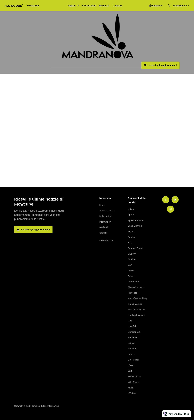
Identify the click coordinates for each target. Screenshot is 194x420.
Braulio (131, 237)
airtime (131, 209)
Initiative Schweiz (136, 309)
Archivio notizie (106, 210)
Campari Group (135, 248)
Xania (130, 387)
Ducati (131, 276)
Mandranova (134, 332)
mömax (131, 343)
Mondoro (132, 348)
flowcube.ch (180, 5)
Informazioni (88, 5)
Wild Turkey (133, 382)
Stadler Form (134, 376)
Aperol (131, 214)
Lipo (130, 320)
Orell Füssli (133, 359)
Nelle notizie (105, 216)
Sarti (130, 371)
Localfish (132, 326)
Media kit (104, 5)
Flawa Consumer (136, 287)
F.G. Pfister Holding (137, 298)
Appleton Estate (135, 220)
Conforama (133, 281)
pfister (131, 365)
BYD (130, 242)
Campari (132, 253)
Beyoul (131, 231)
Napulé (131, 354)
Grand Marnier (135, 304)
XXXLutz (132, 393)
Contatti (117, 5)
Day (130, 265)
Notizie (71, 5)
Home (102, 205)
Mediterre (132, 337)
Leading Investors (136, 315)
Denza (131, 270)
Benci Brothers (135, 226)
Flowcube (132, 293)
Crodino (132, 259)
